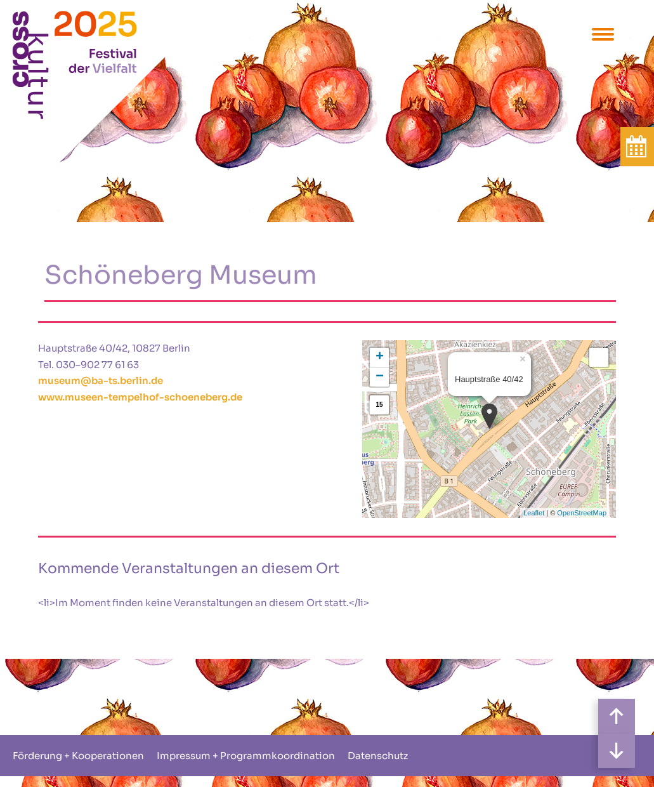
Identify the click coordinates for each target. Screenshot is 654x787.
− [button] (380, 377)
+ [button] (380, 357)
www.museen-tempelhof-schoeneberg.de (140, 397)
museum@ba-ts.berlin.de (100, 380)
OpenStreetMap (581, 513)
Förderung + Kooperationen (78, 756)
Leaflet (533, 513)
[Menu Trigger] (603, 33)
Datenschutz (378, 756)
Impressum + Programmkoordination (246, 756)
